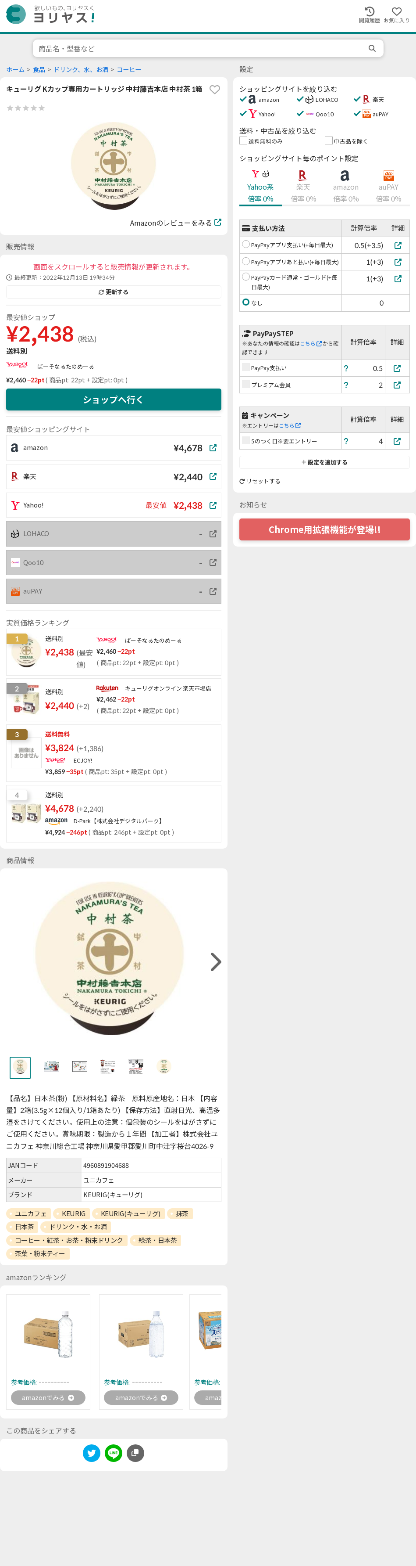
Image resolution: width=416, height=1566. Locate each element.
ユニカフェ (31, 1213)
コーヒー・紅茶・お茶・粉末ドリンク (69, 1240)
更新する (113, 291)
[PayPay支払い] (398, 368)
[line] (113, 1456)
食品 (39, 69)
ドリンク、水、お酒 (80, 69)
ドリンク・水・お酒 (78, 1227)
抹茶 (182, 1213)
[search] (373, 48)
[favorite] (214, 89)
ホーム (15, 69)
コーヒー (129, 69)
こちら (311, 343)
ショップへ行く (113, 399)
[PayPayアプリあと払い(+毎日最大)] (397, 262)
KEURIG (73, 1213)
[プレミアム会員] (398, 385)
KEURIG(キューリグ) (130, 1213)
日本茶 (24, 1227)
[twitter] (92, 1456)
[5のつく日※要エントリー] (398, 441)
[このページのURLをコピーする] (135, 1455)
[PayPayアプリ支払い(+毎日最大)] (397, 245)
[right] (214, 962)
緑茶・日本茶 (158, 1240)
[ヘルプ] (346, 368)
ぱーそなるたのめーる (65, 366)
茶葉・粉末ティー (40, 1253)
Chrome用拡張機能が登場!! (325, 529)
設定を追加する (325, 462)
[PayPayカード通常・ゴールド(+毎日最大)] (397, 278)
